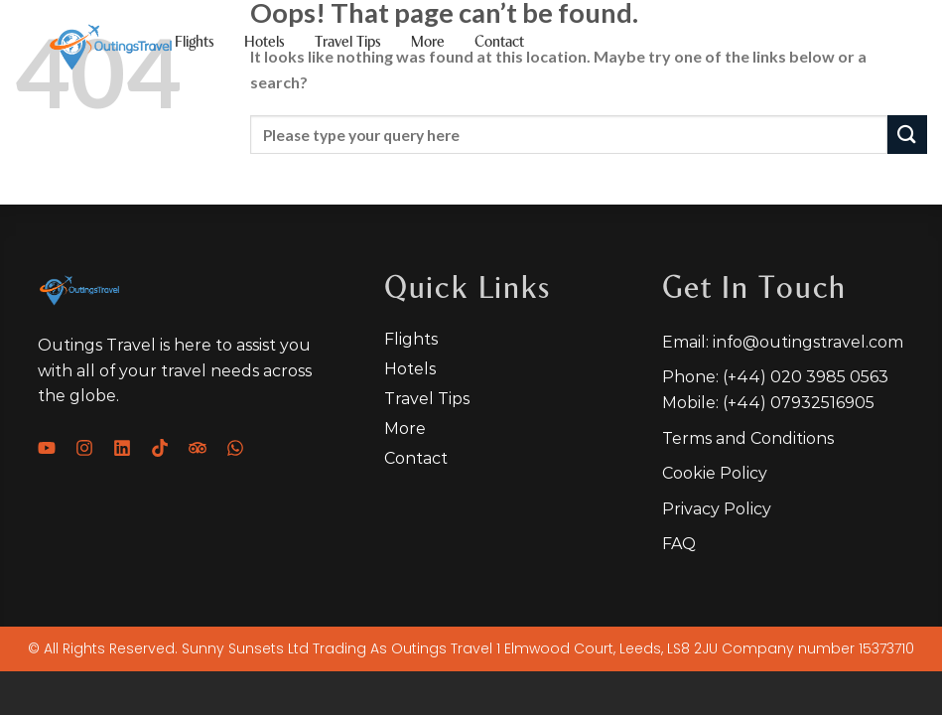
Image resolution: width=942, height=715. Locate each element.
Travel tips (348, 43)
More (428, 43)
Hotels (264, 43)
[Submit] (907, 134)
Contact (499, 43)
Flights (194, 43)
